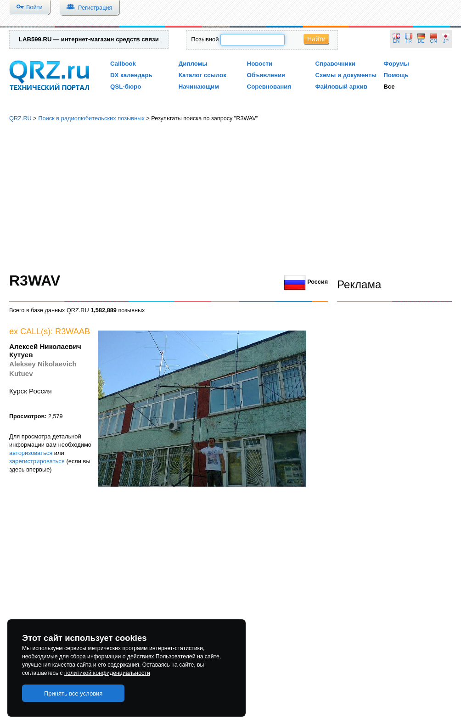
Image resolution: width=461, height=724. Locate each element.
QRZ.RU (20, 118)
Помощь (396, 75)
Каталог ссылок (202, 75)
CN (433, 41)
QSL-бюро (125, 86)
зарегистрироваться (37, 461)
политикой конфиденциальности (107, 673)
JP (446, 41)
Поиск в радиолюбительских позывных (91, 118)
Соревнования (269, 86)
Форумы (396, 63)
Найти (316, 39)
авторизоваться (30, 452)
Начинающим (199, 86)
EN (396, 41)
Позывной (205, 39)
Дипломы (193, 63)
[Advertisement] (230, 197)
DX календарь (131, 75)
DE (421, 41)
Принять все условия (73, 693)
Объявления (266, 75)
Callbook (123, 63)
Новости (260, 63)
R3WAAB (72, 331)
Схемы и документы (346, 75)
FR (408, 41)
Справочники (335, 63)
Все (388, 86)
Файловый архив (341, 86)
